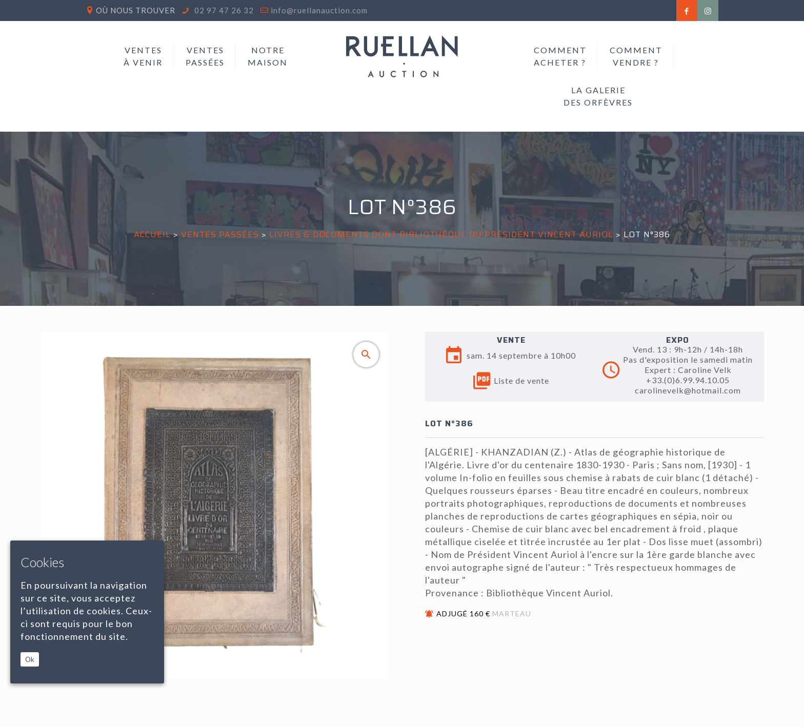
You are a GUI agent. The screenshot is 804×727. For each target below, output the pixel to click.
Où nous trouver (135, 10)
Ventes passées (220, 234)
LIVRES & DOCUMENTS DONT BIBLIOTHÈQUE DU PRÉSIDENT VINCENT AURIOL (441, 234)
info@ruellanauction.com (319, 10)
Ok (29, 659)
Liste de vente (511, 381)
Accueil (152, 234)
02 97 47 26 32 (223, 10)
